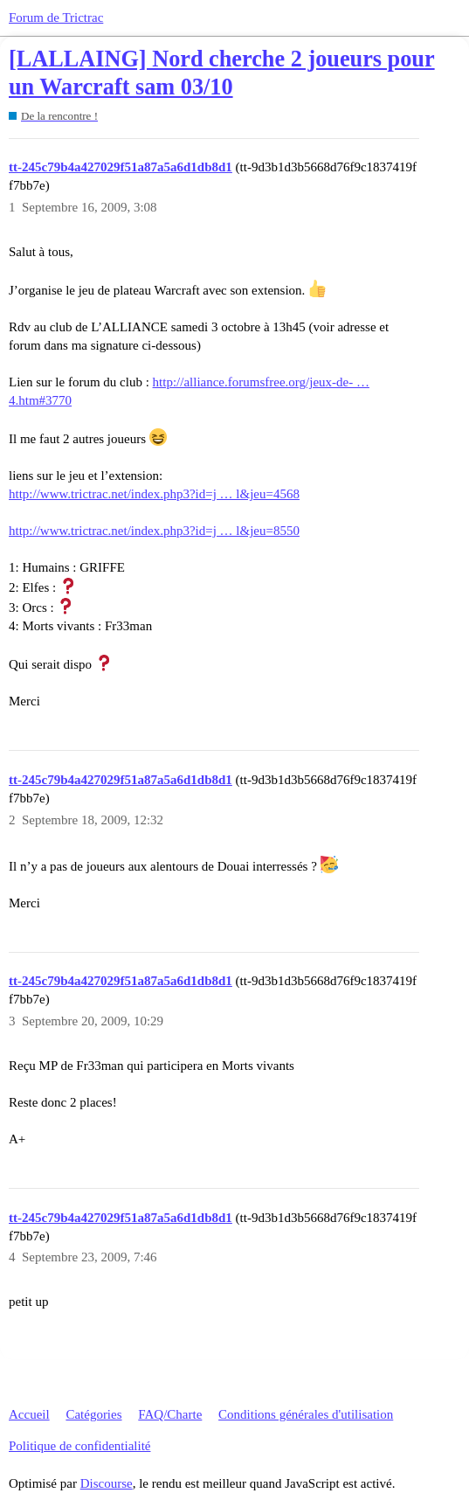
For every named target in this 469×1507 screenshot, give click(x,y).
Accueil (29, 1414)
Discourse (106, 1483)
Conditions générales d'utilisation (305, 1414)
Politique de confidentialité (79, 1446)
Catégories (93, 1414)
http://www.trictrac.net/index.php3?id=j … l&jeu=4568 (154, 494)
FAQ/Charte (170, 1414)
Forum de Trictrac (56, 17)
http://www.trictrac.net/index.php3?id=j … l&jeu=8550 (154, 531)
